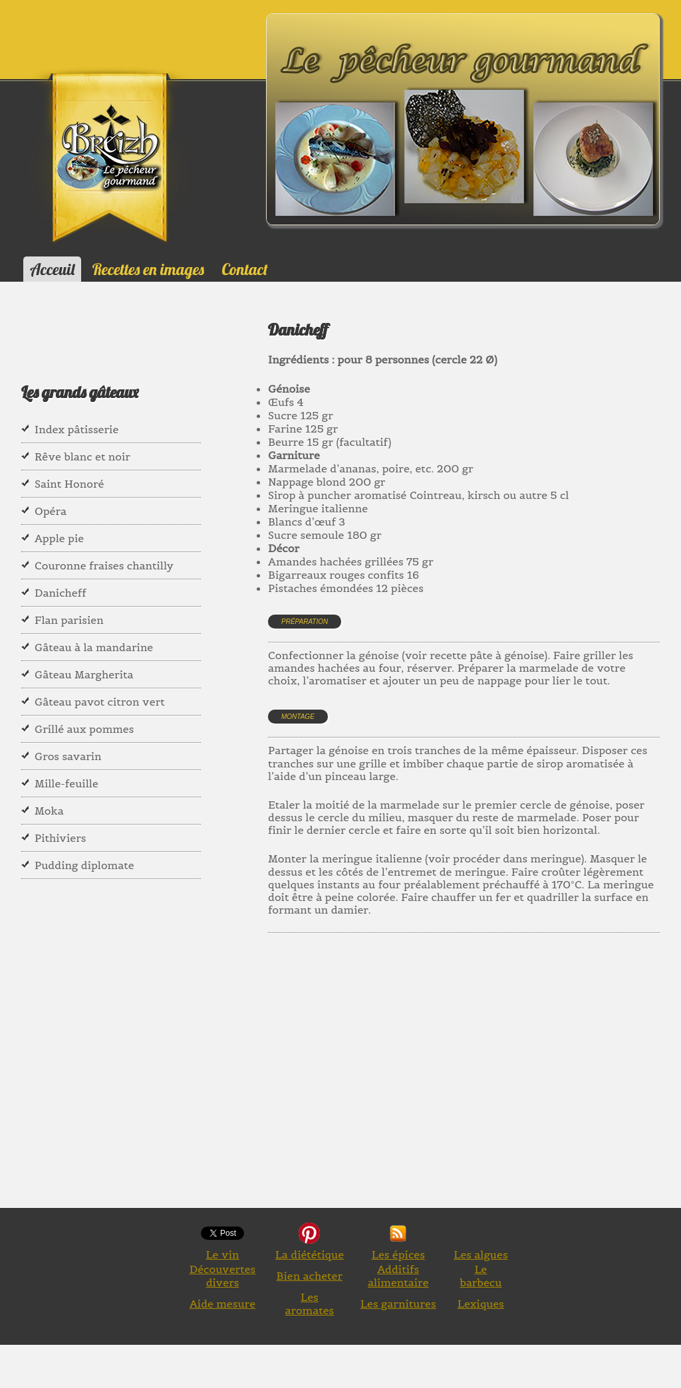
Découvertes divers (223, 1275)
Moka (49, 810)
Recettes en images (148, 269)
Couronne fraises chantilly (104, 565)
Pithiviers (60, 837)
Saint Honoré (69, 483)
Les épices (398, 1254)
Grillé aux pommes (84, 729)
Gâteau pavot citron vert (100, 701)
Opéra (51, 511)
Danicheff (60, 592)
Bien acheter (310, 1275)
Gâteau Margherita (84, 674)
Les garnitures (398, 1303)
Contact (244, 269)
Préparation (304, 621)
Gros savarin (68, 756)
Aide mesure (222, 1303)
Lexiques (481, 1303)
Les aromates (309, 1303)
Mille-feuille (66, 783)
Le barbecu (480, 1275)
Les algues (480, 1254)
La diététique (309, 1254)
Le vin (222, 1254)
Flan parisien (69, 620)
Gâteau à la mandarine (94, 647)
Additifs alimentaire (398, 1275)
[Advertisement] (474, 1086)
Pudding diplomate (84, 865)
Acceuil (52, 269)
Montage (298, 716)
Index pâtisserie (76, 429)
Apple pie (59, 538)
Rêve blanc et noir (82, 456)
